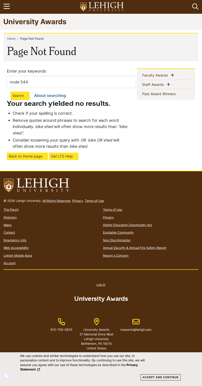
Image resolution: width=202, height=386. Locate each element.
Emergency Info (15, 240)
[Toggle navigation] (7, 7)
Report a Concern (115, 255)
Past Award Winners (166, 93)
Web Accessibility (16, 248)
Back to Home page (25, 156)
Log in (101, 284)
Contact (9, 232)
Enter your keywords (26, 71)
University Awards (34, 21)
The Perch (11, 209)
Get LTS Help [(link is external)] (62, 156)
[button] (194, 7)
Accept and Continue (161, 377)
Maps (8, 225)
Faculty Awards (156, 75)
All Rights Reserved (56, 201)
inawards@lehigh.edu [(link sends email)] (136, 325)
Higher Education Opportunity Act (127, 225)
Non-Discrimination (116, 240)
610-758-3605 (61, 329)
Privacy (77, 201)
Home (11, 38)
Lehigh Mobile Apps (18, 255)
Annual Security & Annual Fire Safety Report (134, 248)
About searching (50, 95)
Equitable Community (118, 232)
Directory (10, 217)
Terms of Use (94, 201)
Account (10, 263)
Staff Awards (154, 84)
